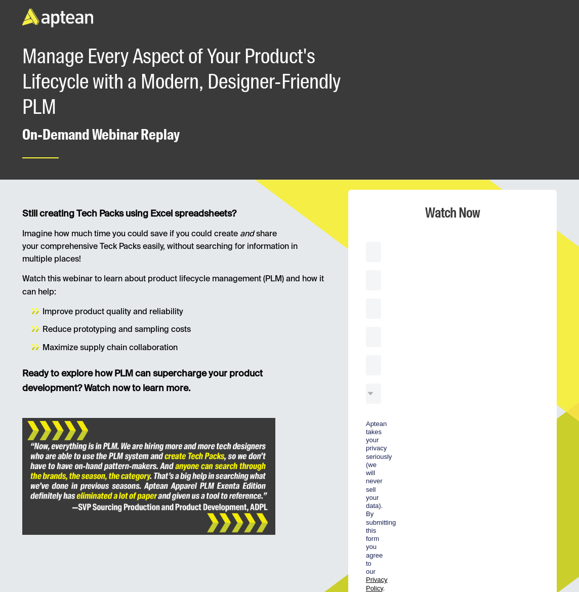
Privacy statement (543, 576)
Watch (392, 463)
